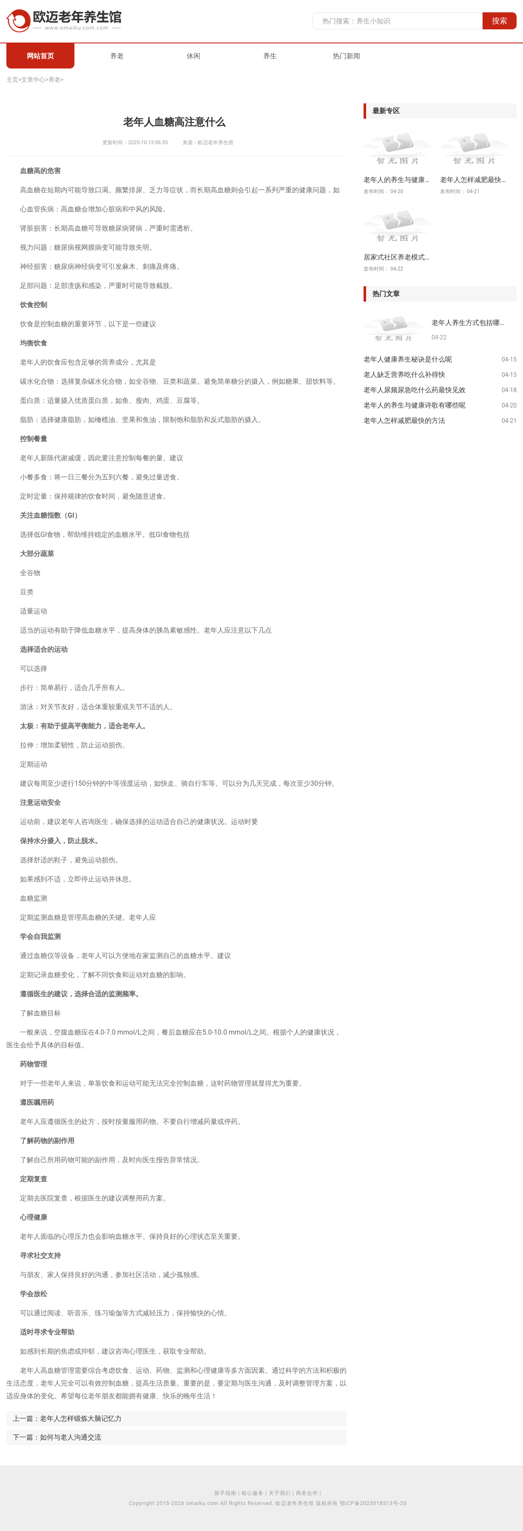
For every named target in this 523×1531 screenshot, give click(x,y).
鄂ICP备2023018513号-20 (373, 1503)
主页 (12, 79)
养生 (270, 56)
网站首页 (40, 56)
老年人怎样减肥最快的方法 (404, 420)
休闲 (193, 56)
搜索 (499, 21)
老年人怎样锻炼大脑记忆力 (81, 1418)
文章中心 (33, 79)
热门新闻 (346, 56)
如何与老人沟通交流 (70, 1437)
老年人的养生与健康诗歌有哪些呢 (415, 405)
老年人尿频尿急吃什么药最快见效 (415, 390)
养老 (117, 56)
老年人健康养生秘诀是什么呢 (408, 359)
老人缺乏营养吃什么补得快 (404, 375)
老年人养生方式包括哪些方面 (471, 323)
